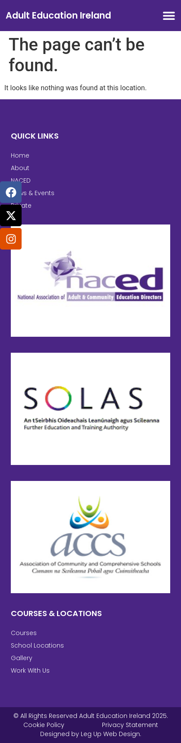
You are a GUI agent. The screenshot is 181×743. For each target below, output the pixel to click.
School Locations (37, 645)
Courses (24, 633)
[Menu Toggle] (168, 15)
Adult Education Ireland (58, 15)
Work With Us (30, 670)
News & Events (32, 193)
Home (20, 155)
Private (21, 205)
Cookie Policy (43, 725)
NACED (21, 180)
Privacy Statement (130, 725)
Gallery (21, 658)
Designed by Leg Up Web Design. (90, 734)
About (20, 168)
